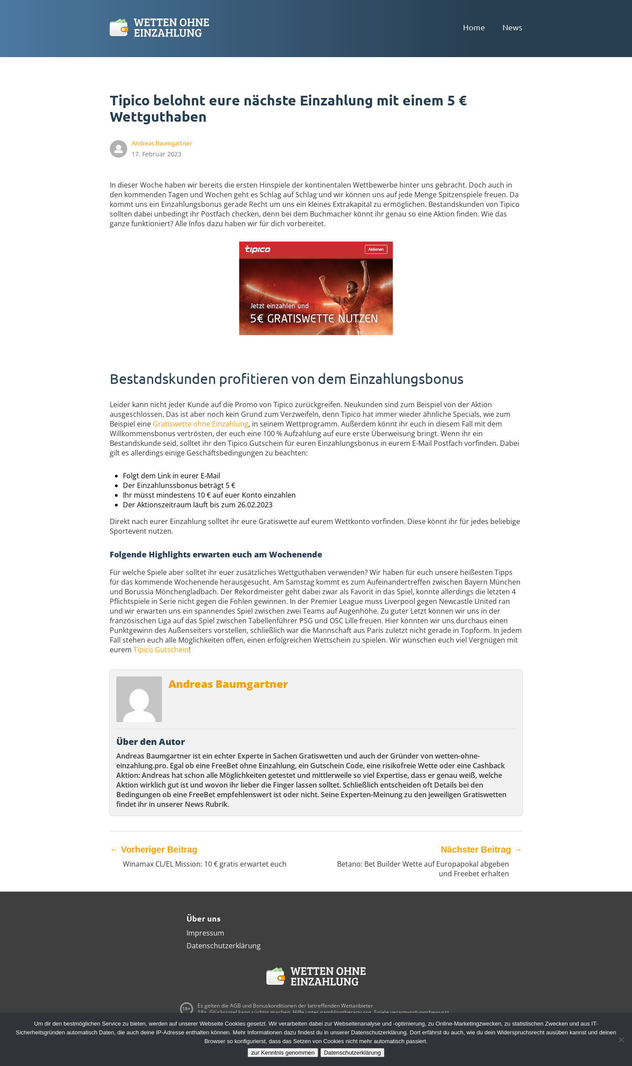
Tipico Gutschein (161, 649)
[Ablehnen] (621, 1039)
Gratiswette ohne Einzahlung (200, 424)
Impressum (205, 933)
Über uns (204, 918)
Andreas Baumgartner (228, 683)
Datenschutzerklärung (224, 945)
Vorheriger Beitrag (154, 849)
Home (474, 27)
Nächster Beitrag (481, 849)
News (512, 27)
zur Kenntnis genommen (282, 1052)
